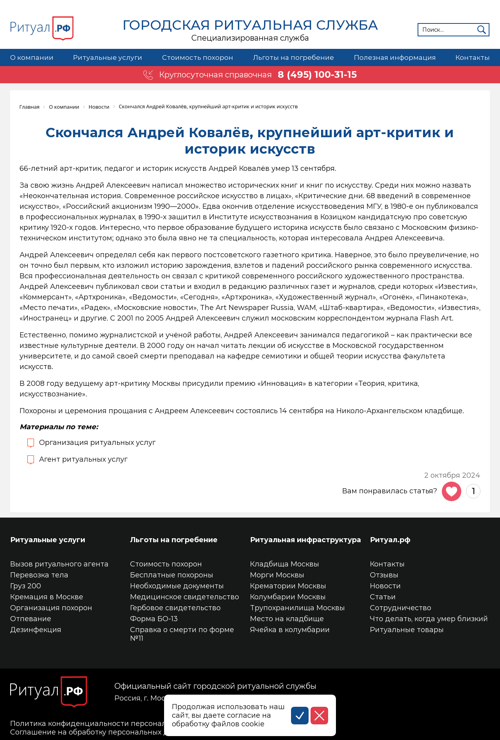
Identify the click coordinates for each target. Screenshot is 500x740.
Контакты (472, 57)
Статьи (383, 596)
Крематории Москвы (288, 585)
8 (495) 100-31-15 (317, 74)
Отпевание (30, 618)
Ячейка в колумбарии (290, 629)
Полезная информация (395, 57)
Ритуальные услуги (107, 57)
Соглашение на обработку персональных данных (100, 731)
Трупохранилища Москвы (297, 607)
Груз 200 (25, 585)
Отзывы (384, 574)
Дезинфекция (35, 629)
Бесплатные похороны (171, 574)
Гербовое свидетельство (175, 607)
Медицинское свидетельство (184, 596)
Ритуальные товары (407, 629)
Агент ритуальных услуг (83, 459)
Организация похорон (51, 607)
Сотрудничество (400, 607)
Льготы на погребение (293, 57)
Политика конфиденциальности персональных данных (112, 723)
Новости (385, 585)
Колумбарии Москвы (288, 596)
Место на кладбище (287, 618)
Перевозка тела (39, 574)
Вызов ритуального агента (59, 563)
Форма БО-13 (154, 618)
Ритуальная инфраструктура (305, 539)
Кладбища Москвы (284, 563)
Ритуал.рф (390, 539)
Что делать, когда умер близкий (429, 618)
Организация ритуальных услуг (97, 442)
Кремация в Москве (46, 596)
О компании (32, 57)
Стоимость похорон (196, 57)
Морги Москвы (277, 574)
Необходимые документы (177, 585)
